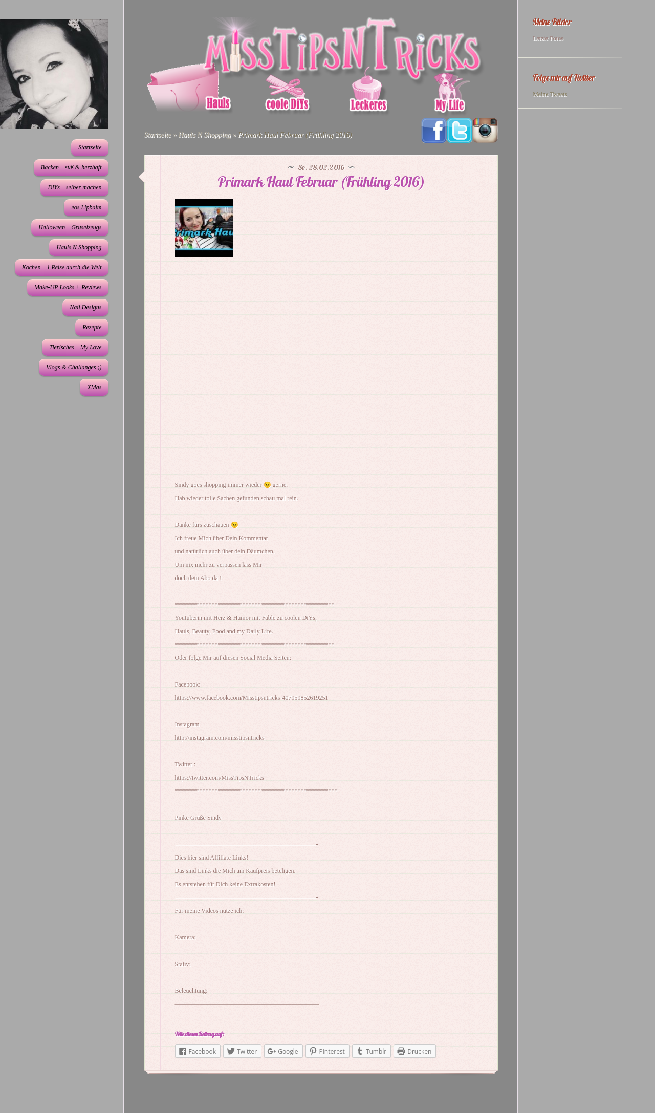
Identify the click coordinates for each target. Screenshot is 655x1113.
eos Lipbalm (86, 207)
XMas (94, 387)
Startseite (89, 147)
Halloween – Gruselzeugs (69, 227)
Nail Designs (85, 307)
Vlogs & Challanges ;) (73, 367)
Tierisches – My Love (75, 347)
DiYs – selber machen (74, 187)
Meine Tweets (550, 94)
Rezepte (91, 327)
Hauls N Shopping (78, 247)
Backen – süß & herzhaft (71, 167)
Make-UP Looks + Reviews (68, 287)
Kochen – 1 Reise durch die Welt (62, 267)
